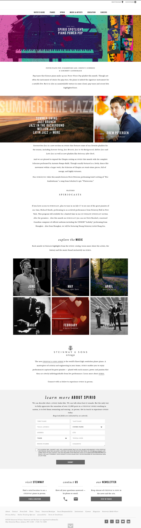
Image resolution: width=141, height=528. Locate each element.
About (8, 511)
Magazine (96, 511)
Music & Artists (76, 12)
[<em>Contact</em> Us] (76, 500)
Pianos (52, 12)
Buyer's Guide (39, 12)
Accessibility (41, 515)
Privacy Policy (11, 515)
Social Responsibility (64, 511)
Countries (129, 2)
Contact (15, 511)
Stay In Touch (106, 499)
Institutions (79, 511)
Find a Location (35, 499)
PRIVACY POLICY (97, 451)
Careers (104, 12)
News (31, 511)
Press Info (23, 511)
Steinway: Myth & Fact (110, 511)
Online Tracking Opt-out (26, 515)
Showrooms (116, 2)
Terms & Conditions (55, 515)
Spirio (62, 12)
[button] (122, 2)
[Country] (88, 427)
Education (91, 12)
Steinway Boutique (48, 511)
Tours (37, 511)
